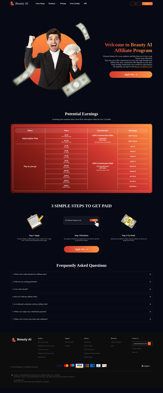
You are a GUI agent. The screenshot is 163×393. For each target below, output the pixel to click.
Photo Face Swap (43, 342)
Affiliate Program (116, 342)
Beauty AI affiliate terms (143, 67)
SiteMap (67, 346)
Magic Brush (42, 357)
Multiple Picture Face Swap (46, 346)
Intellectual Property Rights (92, 353)
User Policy (87, 342)
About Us (135, 352)
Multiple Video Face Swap (46, 353)
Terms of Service (89, 349)
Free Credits (75, 3)
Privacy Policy (88, 346)
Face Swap (40, 3)
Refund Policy (88, 357)
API (85, 3)
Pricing (63, 3)
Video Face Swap (43, 349)
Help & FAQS (69, 342)
